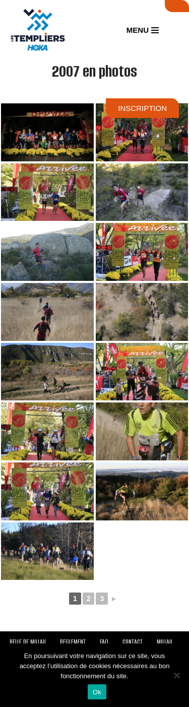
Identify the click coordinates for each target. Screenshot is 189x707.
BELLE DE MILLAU (28, 641)
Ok (97, 692)
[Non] (176, 675)
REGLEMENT (73, 641)
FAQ (104, 641)
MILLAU (164, 641)
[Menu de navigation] (142, 30)
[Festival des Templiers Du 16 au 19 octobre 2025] (38, 30)
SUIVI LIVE (177, 6)
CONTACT (132, 641)
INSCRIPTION (142, 108)
